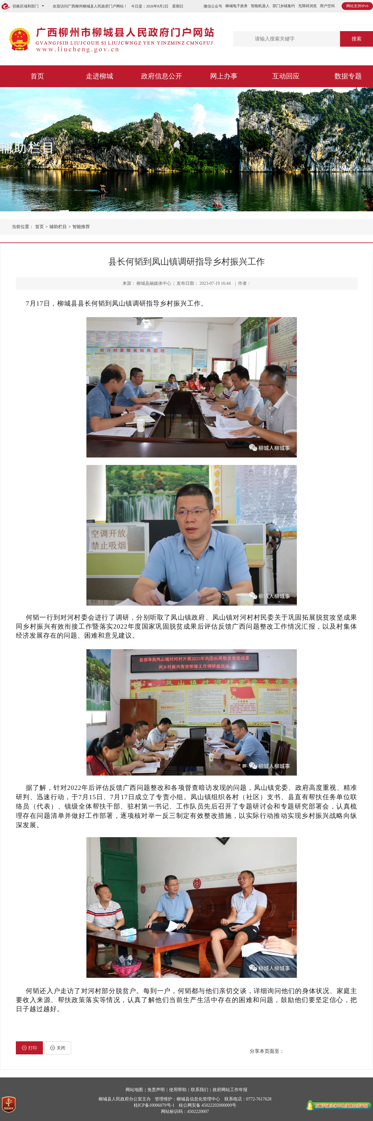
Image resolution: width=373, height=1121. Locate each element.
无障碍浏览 (307, 6)
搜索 (356, 38)
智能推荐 (81, 226)
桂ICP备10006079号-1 (154, 1105)
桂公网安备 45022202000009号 (208, 1105)
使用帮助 (177, 1089)
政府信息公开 (161, 76)
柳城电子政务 (236, 6)
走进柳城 (99, 76)
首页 (37, 76)
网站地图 (134, 1089)
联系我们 (199, 1089)
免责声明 (156, 1089)
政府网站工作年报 (230, 1089)
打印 (29, 1047)
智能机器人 (260, 6)
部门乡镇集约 (284, 6)
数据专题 (348, 76)
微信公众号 (213, 6)
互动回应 (286, 76)
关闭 (57, 1047)
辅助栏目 (28, 148)
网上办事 (223, 76)
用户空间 (327, 6)
